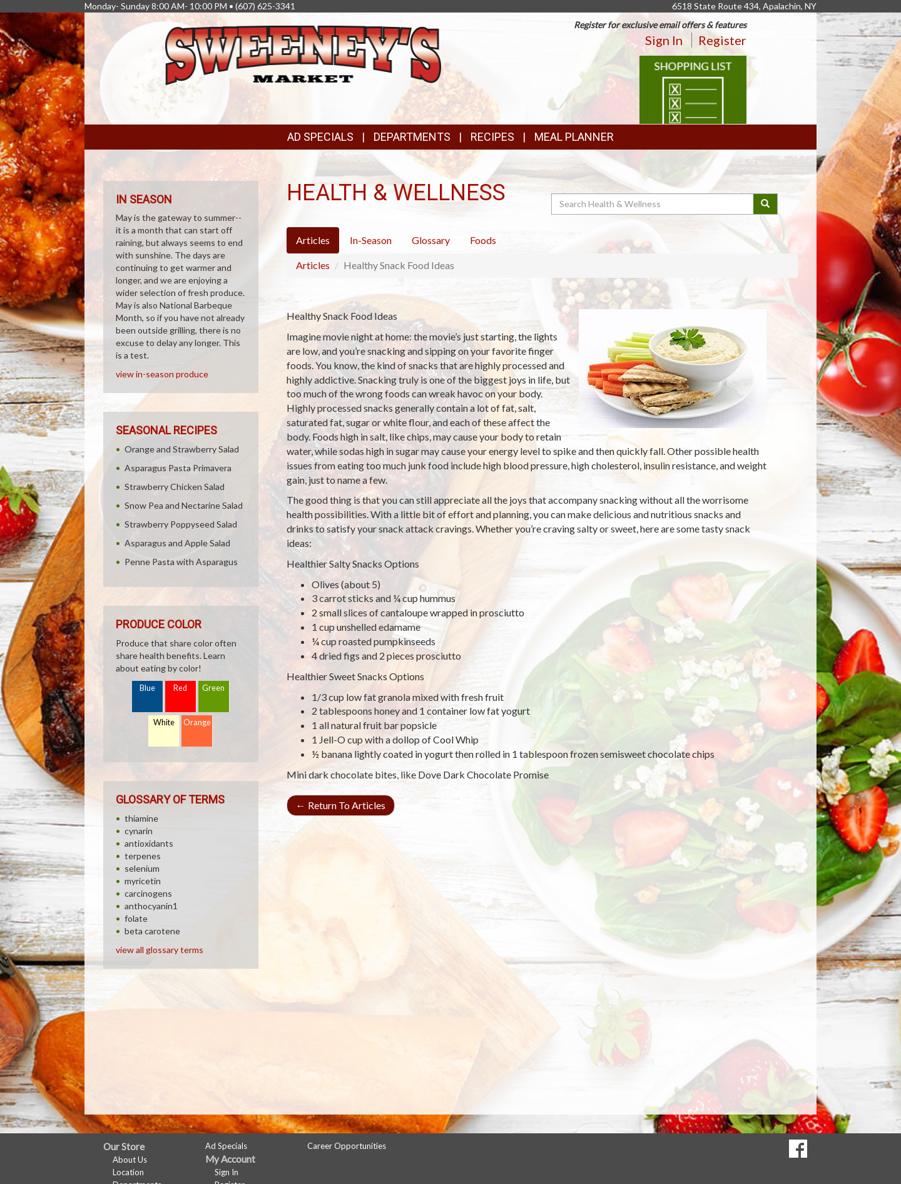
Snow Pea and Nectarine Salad (184, 505)
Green (213, 688)
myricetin (143, 880)
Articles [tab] (313, 240)
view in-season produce (162, 374)
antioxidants (149, 843)
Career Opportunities (346, 1146)
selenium (142, 868)
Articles (313, 265)
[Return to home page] (303, 54)
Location (128, 1172)
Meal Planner (574, 136)
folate (136, 918)
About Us (130, 1160)
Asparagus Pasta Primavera (178, 467)
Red (180, 688)
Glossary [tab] (431, 240)
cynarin (139, 830)
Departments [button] (412, 136)
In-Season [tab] (371, 240)
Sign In (664, 40)
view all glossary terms (159, 949)
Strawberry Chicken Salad (175, 486)
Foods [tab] (483, 240)
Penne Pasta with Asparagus (181, 561)
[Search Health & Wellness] (653, 204)
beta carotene (152, 931)
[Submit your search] (765, 204)
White (164, 722)
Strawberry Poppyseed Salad (181, 524)
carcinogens (148, 893)
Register (722, 40)
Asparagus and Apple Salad (177, 543)
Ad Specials (320, 136)
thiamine (141, 818)
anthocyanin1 (151, 906)
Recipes (492, 136)
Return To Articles (340, 805)
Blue (147, 688)
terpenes (143, 855)
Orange (197, 722)
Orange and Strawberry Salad (182, 449)
